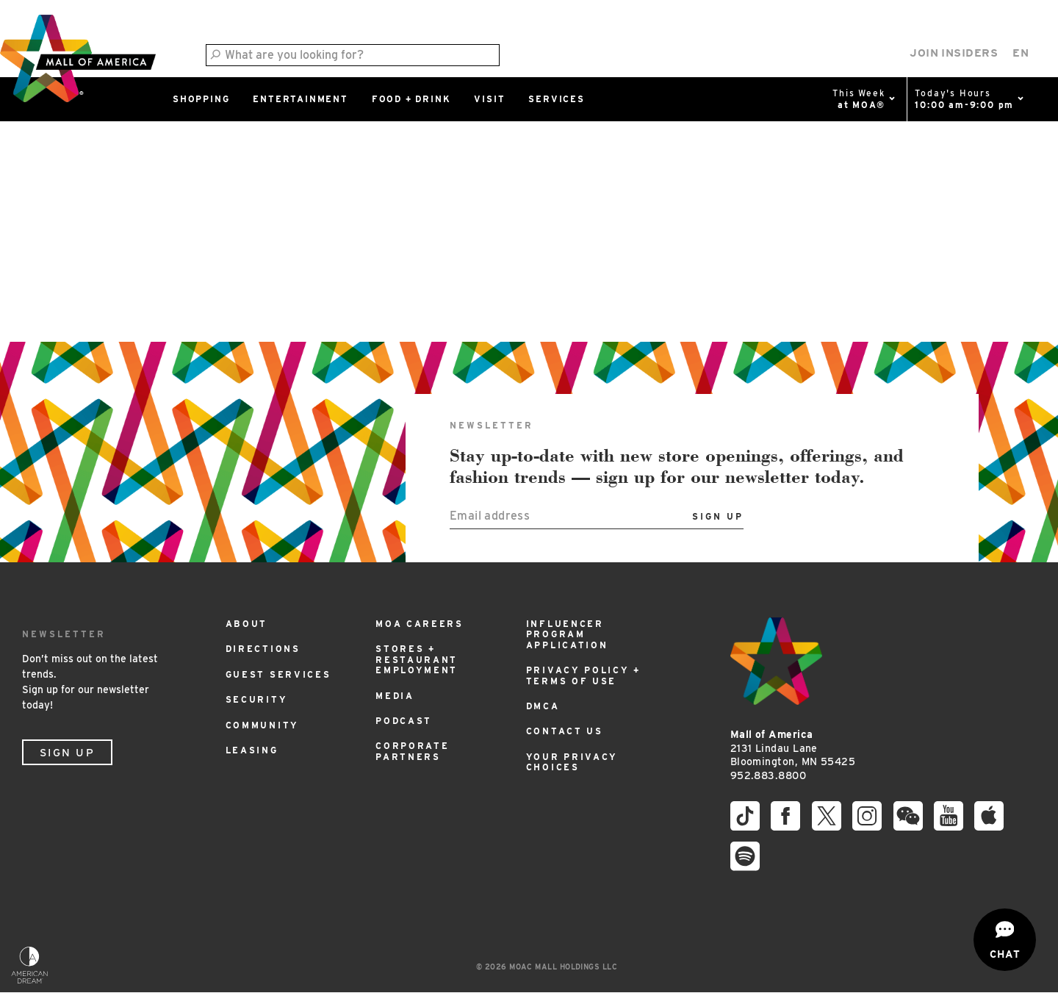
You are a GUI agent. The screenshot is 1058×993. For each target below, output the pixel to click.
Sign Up (67, 752)
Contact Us (564, 730)
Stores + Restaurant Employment (416, 659)
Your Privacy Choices (572, 761)
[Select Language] (1020, 53)
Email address (490, 516)
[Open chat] (1005, 939)
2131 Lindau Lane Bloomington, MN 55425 (792, 747)
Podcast (403, 720)
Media (394, 695)
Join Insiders (954, 53)
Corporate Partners (412, 750)
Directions (263, 648)
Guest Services (278, 674)
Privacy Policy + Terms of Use (583, 675)
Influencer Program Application (567, 634)
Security (257, 699)
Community (262, 725)
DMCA (543, 705)
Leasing (252, 750)
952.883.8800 (768, 775)
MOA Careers (419, 623)
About (247, 623)
